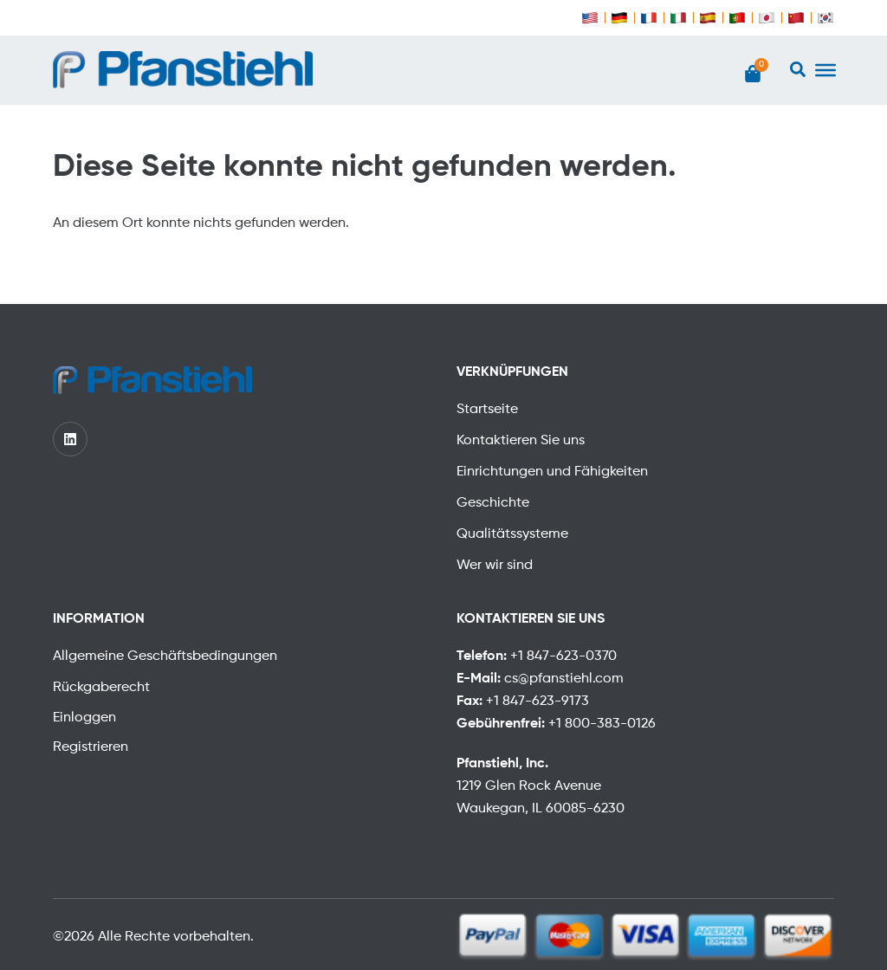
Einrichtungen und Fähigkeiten (552, 472)
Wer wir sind (494, 565)
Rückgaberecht (101, 688)
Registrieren (90, 747)
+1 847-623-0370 (563, 656)
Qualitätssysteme (512, 534)
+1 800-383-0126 (602, 724)
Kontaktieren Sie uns (520, 441)
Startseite (487, 410)
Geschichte (492, 503)
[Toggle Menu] (825, 70)
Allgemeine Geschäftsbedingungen (165, 656)
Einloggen (84, 718)
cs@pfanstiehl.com (564, 679)
